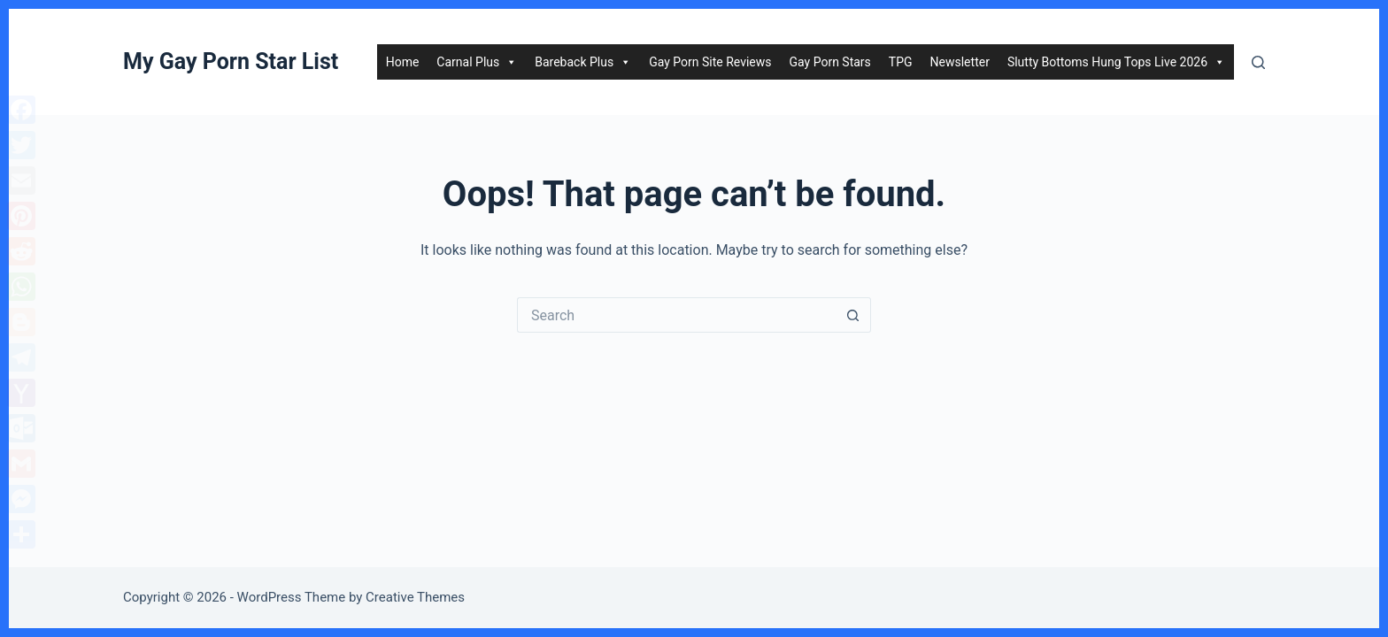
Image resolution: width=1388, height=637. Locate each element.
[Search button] (853, 315)
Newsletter (960, 62)
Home (403, 62)
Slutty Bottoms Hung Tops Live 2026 (1116, 62)
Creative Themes (415, 597)
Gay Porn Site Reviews (710, 62)
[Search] (1258, 62)
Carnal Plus (476, 62)
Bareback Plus (583, 62)
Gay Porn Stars (830, 62)
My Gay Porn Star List (230, 61)
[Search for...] (676, 315)
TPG (901, 62)
